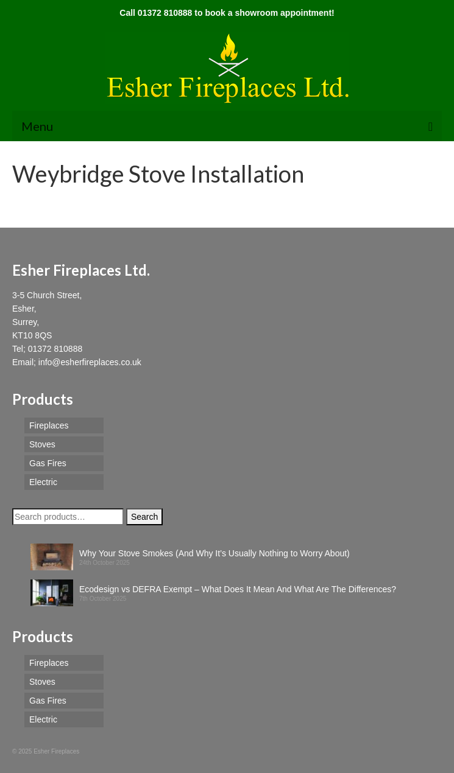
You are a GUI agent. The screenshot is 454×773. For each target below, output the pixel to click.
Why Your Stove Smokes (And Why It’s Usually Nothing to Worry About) (214, 553)
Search (144, 517)
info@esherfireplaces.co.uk (89, 362)
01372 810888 (55, 349)
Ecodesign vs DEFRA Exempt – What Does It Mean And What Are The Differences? (237, 589)
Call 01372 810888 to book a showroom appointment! (226, 13)
